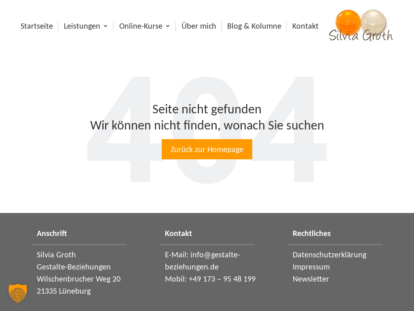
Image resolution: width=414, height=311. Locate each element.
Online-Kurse (141, 27)
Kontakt (305, 27)
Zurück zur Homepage (207, 149)
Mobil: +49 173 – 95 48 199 (210, 279)
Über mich (199, 27)
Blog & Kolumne (254, 27)
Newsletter (311, 279)
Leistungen (82, 27)
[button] (18, 293)
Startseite (37, 27)
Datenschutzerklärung (329, 254)
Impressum (311, 266)
